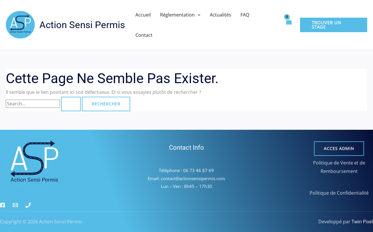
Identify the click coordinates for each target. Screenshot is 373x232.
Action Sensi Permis (82, 24)
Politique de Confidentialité (339, 193)
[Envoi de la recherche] (71, 104)
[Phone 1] (28, 205)
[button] (198, 15)
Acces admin (339, 148)
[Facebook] (2, 205)
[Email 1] (15, 205)
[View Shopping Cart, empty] (289, 25)
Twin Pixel (361, 221)
